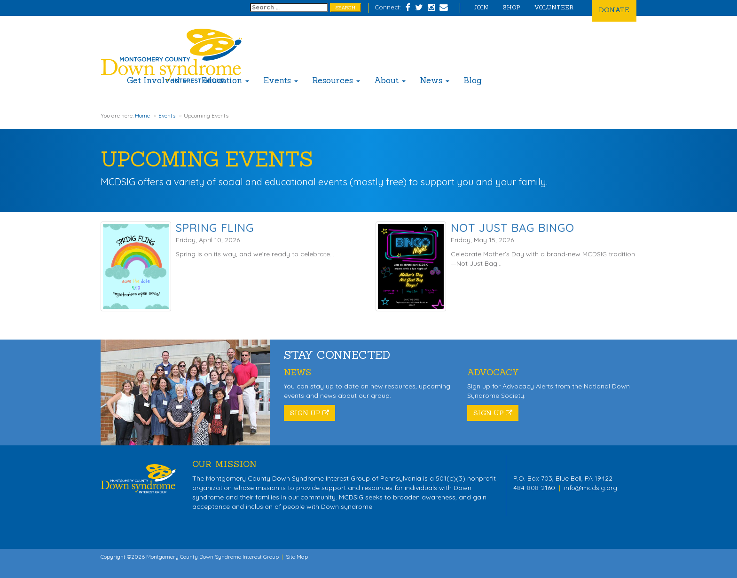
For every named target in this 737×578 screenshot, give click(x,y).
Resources (336, 80)
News (434, 80)
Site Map (297, 556)
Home (142, 115)
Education (225, 80)
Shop (511, 7)
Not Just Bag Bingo (512, 228)
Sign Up (309, 413)
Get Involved (157, 80)
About (390, 80)
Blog (472, 80)
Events (280, 80)
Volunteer (553, 7)
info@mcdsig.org (590, 487)
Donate (614, 9)
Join (481, 7)
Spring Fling (215, 228)
